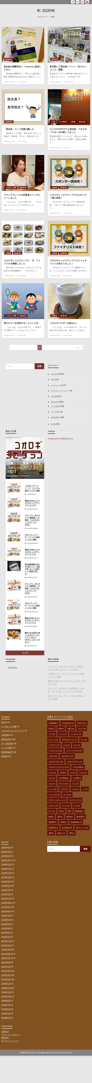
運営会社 (5, 1037)
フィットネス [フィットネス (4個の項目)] (54, 794)
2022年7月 (5, 915)
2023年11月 (6, 873)
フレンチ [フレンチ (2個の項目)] (67, 794)
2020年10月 (6, 996)
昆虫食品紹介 (55, 417)
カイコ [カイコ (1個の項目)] (84, 739)
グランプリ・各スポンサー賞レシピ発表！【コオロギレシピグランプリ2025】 (24, 465)
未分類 (53, 424)
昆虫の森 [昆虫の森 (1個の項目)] (80, 816)
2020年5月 (5, 1013)
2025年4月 (5, 847)
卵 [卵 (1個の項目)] (69, 811)
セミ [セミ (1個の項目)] (72, 772)
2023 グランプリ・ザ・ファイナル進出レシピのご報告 (32, 537)
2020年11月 (6, 992)
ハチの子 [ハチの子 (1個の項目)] (64, 789)
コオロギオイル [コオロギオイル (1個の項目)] (67, 756)
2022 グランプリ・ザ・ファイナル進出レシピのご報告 (32, 605)
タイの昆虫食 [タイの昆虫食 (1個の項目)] (63, 778)
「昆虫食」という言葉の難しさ (19, 129)
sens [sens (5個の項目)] (60, 728)
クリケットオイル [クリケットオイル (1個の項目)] (55, 750)
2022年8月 (5, 911)
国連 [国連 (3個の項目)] (51, 816)
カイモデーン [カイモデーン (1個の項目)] (54, 745)
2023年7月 (5, 890)
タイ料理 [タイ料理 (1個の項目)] (77, 778)
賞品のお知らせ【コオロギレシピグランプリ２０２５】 (32, 503)
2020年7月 (5, 1005)
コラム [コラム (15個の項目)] (52, 772)
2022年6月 (5, 920)
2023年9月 (5, 881)
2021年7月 (5, 958)
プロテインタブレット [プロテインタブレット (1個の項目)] (57, 800)
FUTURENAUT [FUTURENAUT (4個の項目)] (67, 723)
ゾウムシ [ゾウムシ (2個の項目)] (83, 772)
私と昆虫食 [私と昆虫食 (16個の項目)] (67, 827)
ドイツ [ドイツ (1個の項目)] (75, 783)
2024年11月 (6, 869)
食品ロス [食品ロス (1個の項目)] (61, 833)
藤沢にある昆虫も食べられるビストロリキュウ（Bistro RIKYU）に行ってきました (32, 637)
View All (25, 653)
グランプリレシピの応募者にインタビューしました (22, 196)
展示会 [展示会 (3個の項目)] (69, 816)
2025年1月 (5, 860)
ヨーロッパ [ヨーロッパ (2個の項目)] (53, 805)
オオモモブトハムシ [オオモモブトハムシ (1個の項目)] (69, 739)
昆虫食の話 (9, 59)
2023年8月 (5, 885)
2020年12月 (6, 988)
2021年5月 (5, 966)
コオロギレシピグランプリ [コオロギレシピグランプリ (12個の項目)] (59, 767)
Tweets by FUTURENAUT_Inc (60, 438)
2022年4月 (5, 928)
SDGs (53, 121)
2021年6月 (5, 962)
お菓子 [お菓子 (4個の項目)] (70, 728)
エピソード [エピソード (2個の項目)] (53, 739)
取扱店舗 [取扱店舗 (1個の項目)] (79, 811)
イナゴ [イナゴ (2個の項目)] (52, 734)
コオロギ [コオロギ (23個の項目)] (53, 756)
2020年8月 (5, 1000)
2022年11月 (6, 898)
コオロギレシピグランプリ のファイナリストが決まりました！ (68, 262)
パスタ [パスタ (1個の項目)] (75, 789)
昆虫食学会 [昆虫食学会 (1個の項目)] (53, 827)
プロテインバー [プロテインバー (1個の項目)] (75, 800)
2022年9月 (5, 907)
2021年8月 (5, 954)
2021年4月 (5, 971)
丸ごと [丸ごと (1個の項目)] (52, 811)
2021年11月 (6, 941)
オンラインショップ (9, 1041)
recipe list (54, 374)
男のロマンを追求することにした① (21, 323)
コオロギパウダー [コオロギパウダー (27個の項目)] (56, 761)
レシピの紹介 (55, 412)
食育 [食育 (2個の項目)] (71, 833)
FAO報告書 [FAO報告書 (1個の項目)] (53, 723)
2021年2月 (5, 979)
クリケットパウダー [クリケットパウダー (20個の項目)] (74, 750)
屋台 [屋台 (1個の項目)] (60, 816)
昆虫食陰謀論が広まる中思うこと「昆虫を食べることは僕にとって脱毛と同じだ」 (32, 569)
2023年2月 (5, 894)
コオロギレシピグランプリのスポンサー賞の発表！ (68, 196)
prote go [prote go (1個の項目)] (81, 723)
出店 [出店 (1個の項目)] (61, 811)
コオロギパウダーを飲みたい (64, 323)
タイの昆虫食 (63, 121)
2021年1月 (5, 983)
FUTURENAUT (68, 82)
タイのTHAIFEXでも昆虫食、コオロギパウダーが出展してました (68, 130)
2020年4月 (5, 1018)
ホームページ (42, 17)
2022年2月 (5, 932)
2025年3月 (5, 852)
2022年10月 (6, 903)
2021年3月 (5, 975)
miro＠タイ (67, 147)
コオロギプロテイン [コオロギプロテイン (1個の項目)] (74, 761)
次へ (78, 347)
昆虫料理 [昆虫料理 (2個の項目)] (52, 822)
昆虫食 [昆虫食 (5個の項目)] (63, 822)
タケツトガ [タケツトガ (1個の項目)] (63, 783)
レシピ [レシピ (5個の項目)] (77, 805)
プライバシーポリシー (10, 1034)
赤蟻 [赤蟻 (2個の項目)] (51, 833)
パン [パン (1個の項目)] (84, 789)
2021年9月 (5, 949)
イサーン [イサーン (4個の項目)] (82, 728)
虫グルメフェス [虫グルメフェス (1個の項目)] (82, 827)
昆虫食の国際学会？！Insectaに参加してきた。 (22, 68)
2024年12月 (6, 864)
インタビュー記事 (11, 187)
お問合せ (5, 1031)
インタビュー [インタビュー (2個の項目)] (76, 734)
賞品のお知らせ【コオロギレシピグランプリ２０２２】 (32, 620)
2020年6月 (5, 1009)
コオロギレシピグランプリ (60, 391)
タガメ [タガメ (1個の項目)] (52, 783)
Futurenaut (12, 667)
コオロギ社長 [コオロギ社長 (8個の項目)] (78, 767)
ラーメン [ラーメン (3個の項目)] (66, 805)
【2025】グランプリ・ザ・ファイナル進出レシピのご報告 (32, 488)
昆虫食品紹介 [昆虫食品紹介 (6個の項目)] (76, 822)
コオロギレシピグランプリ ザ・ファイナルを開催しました (22, 262)
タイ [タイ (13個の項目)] (51, 778)
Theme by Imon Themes (63, 1053)
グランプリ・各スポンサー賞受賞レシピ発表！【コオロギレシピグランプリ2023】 (32, 520)
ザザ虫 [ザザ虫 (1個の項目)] (63, 772)
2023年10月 (6, 877)
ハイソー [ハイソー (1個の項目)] (52, 789)
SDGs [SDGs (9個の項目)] (51, 728)
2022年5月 (5, 924)
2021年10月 (6, 945)
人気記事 (72, 121)
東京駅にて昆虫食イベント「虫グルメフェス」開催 (68, 68)
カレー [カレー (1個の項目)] (77, 745)
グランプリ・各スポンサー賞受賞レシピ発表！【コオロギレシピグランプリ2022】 (32, 588)
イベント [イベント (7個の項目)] (63, 734)
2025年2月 (5, 856)
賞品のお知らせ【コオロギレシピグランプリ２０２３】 (32, 552)
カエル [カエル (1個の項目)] (66, 745)
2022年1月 (5, 937)
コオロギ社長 (22, 82)
